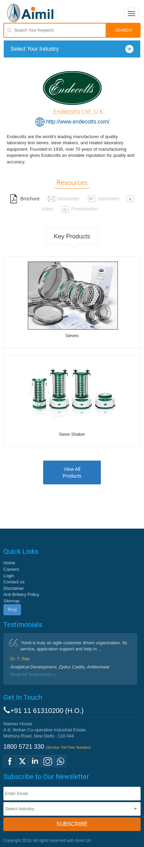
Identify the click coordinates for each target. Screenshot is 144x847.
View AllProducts (71, 472)
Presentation (79, 209)
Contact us (13, 581)
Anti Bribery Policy (21, 594)
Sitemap (11, 600)
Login (8, 575)
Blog (12, 609)
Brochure (25, 198)
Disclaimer (13, 588)
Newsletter (63, 198)
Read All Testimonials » (33, 674)
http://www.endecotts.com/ (78, 121)
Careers (11, 569)
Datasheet (103, 198)
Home (9, 562)
